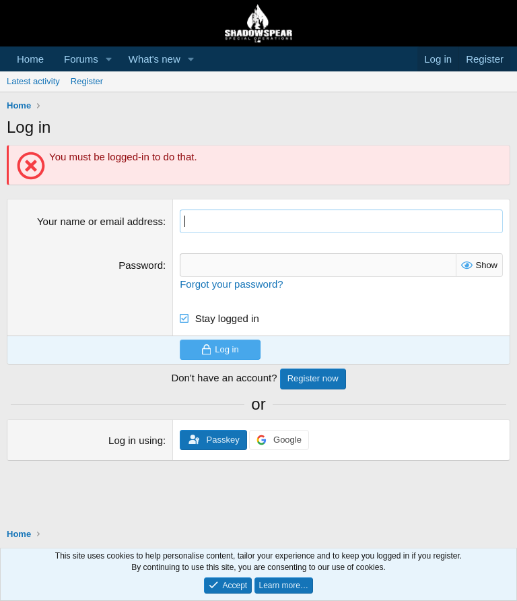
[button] (109, 58)
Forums (81, 59)
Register (87, 81)
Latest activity (33, 81)
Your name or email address (100, 221)
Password (140, 265)
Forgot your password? (231, 284)
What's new (154, 59)
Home (30, 59)
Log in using (135, 440)
